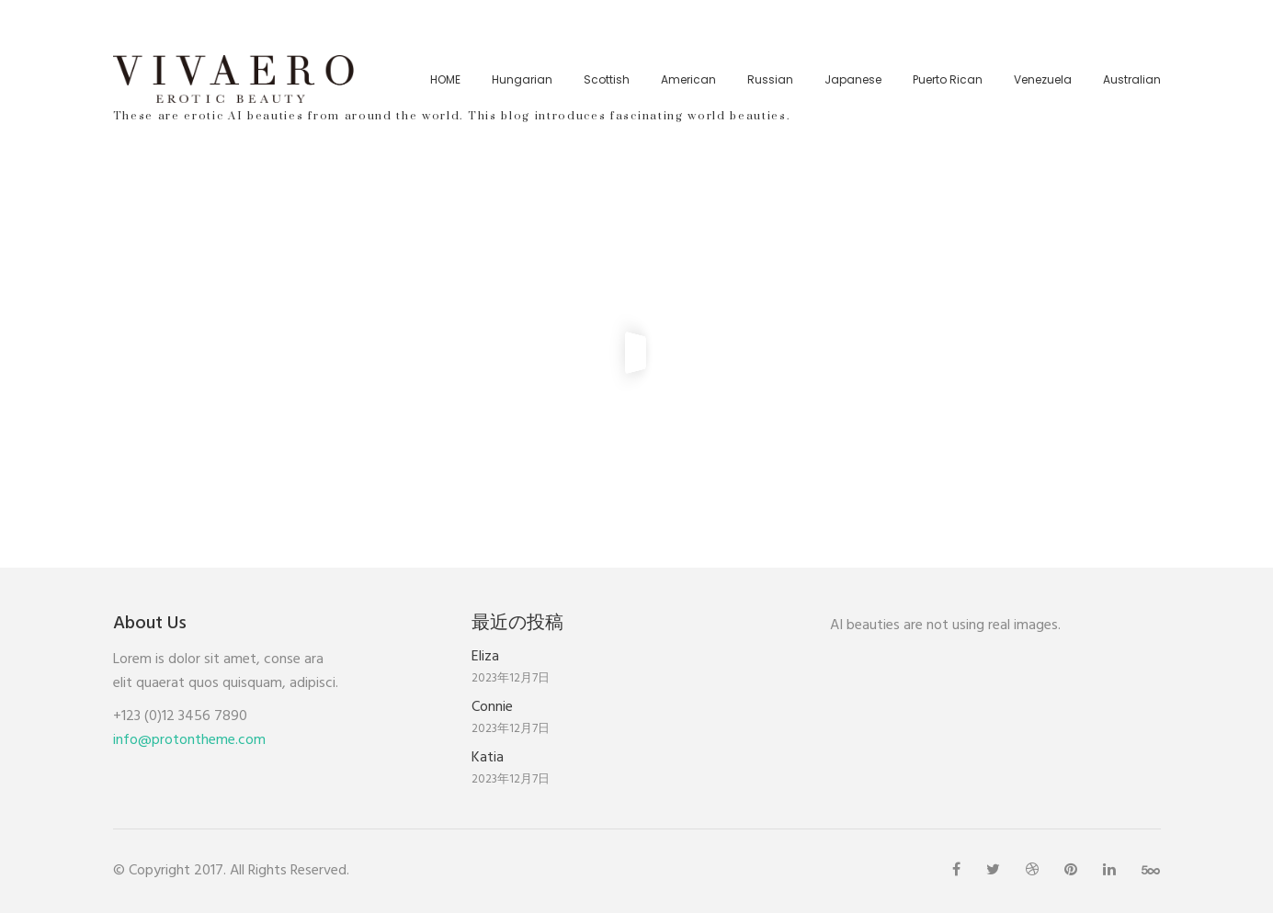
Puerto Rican (948, 79)
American (688, 79)
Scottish (607, 79)
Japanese (852, 79)
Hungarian (522, 79)
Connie (492, 707)
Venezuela (1043, 79)
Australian (1132, 79)
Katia (488, 758)
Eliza (485, 657)
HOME (445, 79)
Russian (770, 79)
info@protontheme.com (189, 740)
